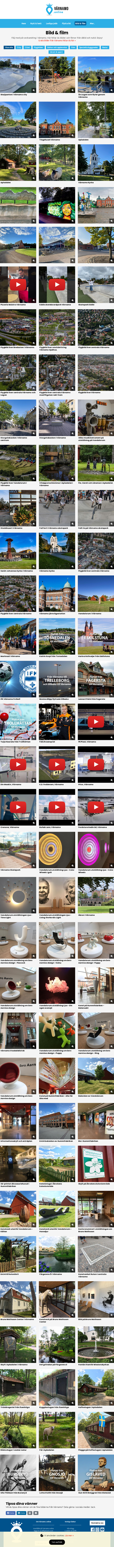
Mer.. (94, 22)
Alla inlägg (70, 1525)
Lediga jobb (51, 22)
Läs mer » (69, 1535)
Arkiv (70, 1530)
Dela (10, 1510)
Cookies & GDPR (70, 1528)
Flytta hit (67, 22)
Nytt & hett (35, 22)
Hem (22, 22)
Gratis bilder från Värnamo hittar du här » (57, 37)
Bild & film (82, 22)
